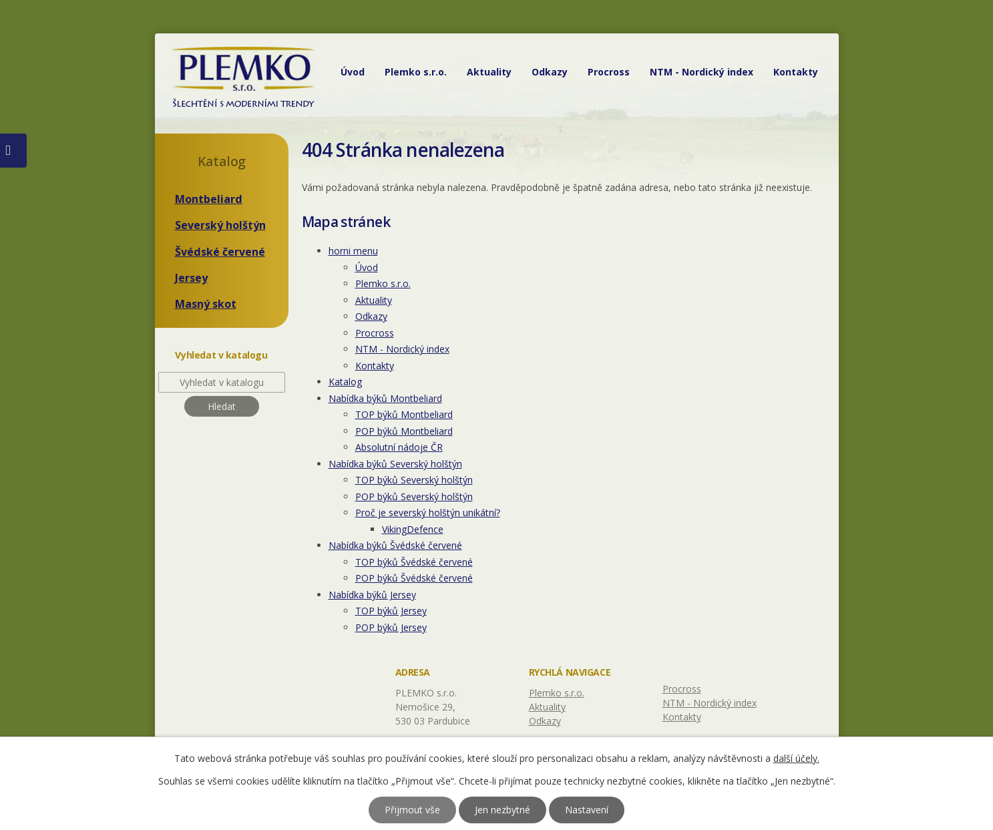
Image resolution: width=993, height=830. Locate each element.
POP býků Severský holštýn (414, 496)
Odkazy (550, 71)
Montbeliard (208, 199)
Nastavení (586, 809)
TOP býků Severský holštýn (414, 479)
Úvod (353, 71)
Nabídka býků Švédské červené (395, 545)
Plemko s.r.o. (416, 71)
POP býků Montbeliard (404, 431)
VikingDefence (412, 529)
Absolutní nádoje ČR (399, 447)
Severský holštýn (220, 225)
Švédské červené (220, 251)
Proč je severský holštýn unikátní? (427, 512)
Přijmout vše (412, 809)
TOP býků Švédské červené (414, 562)
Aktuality (489, 71)
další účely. (796, 758)
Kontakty (795, 71)
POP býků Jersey (391, 627)
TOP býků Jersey (391, 610)
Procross (609, 71)
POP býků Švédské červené (414, 578)
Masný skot (205, 303)
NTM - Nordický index (701, 71)
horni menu (353, 250)
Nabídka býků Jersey (372, 594)
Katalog (345, 381)
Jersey (191, 277)
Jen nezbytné (502, 809)
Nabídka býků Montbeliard (385, 398)
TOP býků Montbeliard (404, 414)
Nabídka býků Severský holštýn (395, 463)
